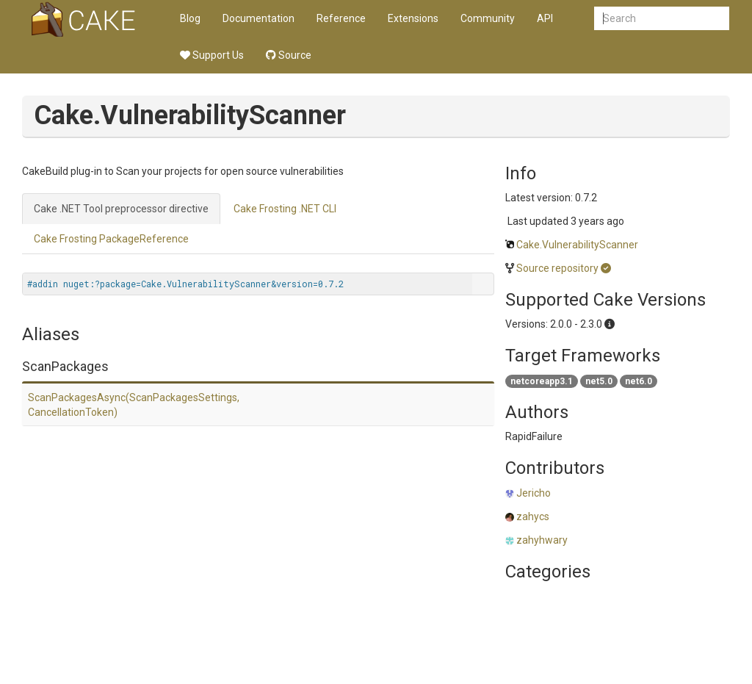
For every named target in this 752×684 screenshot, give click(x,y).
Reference (341, 18)
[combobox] (661, 18)
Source (288, 55)
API (545, 18)
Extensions (413, 18)
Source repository (557, 268)
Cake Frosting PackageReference (111, 239)
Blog (190, 18)
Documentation (258, 18)
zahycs (532, 516)
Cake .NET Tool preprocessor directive (121, 209)
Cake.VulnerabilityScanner (577, 245)
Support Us (212, 55)
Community (487, 18)
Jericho (533, 493)
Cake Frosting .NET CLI (285, 209)
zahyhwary (542, 540)
